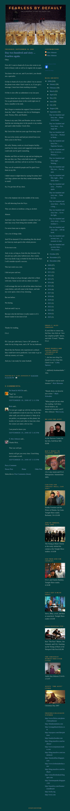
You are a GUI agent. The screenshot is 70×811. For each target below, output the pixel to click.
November (54, 257)
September (54, 112)
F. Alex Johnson (14, 439)
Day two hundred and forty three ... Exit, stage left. (56, 126)
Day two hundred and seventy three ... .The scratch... (56, 247)
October (53, 254)
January (53, 84)
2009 (50, 265)
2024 (50, 313)
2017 (50, 293)
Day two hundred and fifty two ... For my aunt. (56, 169)
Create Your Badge (49, 70)
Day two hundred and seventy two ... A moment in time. (56, 238)
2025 (50, 317)
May (51, 98)
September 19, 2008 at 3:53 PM (24, 460)
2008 (50, 81)
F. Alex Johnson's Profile (50, 64)
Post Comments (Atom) (22, 474)
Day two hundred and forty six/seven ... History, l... (56, 152)
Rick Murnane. (58, 383)
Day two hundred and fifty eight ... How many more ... (56, 178)
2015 (50, 286)
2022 (50, 307)
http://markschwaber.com (54, 738)
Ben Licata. (60, 412)
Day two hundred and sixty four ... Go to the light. (56, 212)
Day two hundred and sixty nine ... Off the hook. (57, 229)
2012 (50, 276)
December (53, 261)
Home (24, 469)
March (52, 91)
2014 (50, 282)
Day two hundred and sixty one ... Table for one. (56, 195)
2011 (49, 272)
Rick (10, 406)
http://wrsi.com (50, 795)
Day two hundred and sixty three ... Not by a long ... (57, 203)
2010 (50, 269)
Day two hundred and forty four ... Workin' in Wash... (57, 134)
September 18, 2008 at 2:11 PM (24, 400)
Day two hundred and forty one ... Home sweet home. (56, 117)
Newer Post (9, 469)
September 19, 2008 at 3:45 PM (24, 433)
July (51, 105)
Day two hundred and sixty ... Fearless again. (20, 54)
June (51, 101)
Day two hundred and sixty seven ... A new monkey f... (57, 221)
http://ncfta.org (50, 792)
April (52, 95)
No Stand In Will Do (16, 390)
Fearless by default (35, 8)
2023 (50, 310)
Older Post (38, 469)
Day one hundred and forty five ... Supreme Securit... (56, 143)
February (53, 88)
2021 (50, 303)
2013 (50, 279)
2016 (50, 289)
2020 (50, 300)
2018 (50, 296)
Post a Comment (10, 465)
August (52, 108)
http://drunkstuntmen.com (54, 724)
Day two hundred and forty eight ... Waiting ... (56, 160)
